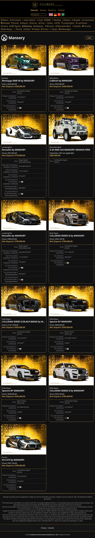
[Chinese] (59, 14)
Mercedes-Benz (63, 26)
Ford (41, 23)
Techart (18, 29)
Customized (88, 20)
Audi (40, 20)
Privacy (43, 528)
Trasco (45, 29)
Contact (61, 10)
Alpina (4, 20)
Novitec (76, 26)
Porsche (86, 26)
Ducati (15, 23)
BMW (47, 20)
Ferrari (33, 23)
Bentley (56, 20)
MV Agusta (15, 26)
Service (43, 10)
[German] (55, 14)
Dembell (5, 23)
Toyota (36, 29)
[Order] (89, 37)
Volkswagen (65, 29)
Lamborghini (67, 23)
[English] (51, 14)
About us (52, 10)
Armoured (15, 20)
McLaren (49, 26)
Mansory (27, 26)
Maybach (38, 26)
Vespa (53, 29)
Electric (24, 23)
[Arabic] (63, 14)
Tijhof (27, 29)
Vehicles (34, 10)
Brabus (66, 20)
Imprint (51, 528)
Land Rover (81, 23)
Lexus (4, 26)
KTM (57, 23)
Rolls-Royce (6, 29)
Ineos (49, 23)
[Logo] (47, 5)
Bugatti (76, 20)
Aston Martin (28, 20)
